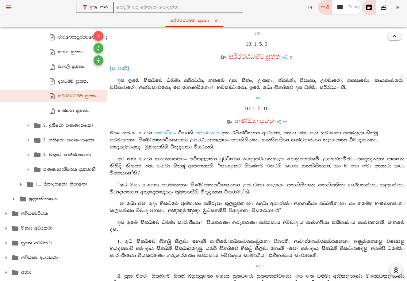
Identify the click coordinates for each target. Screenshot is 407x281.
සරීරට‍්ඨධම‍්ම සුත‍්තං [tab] (204, 21)
